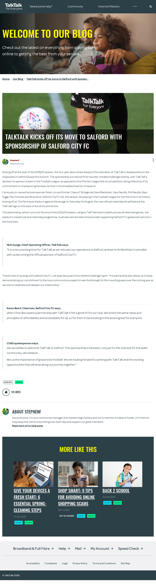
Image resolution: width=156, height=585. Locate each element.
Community (137, 6)
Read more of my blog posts (27, 425)
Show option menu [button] (153, 161)
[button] (150, 6)
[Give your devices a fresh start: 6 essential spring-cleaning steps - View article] (33, 476)
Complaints (51, 568)
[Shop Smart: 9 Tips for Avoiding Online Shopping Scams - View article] (78, 476)
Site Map (125, 568)
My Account (100, 553)
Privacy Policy (80, 568)
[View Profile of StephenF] (14, 160)
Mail (78, 553)
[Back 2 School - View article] (122, 476)
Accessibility (33, 568)
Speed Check (128, 553)
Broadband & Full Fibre (31, 553)
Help (62, 553)
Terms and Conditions (104, 568)
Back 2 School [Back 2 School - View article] (116, 495)
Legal (65, 568)
